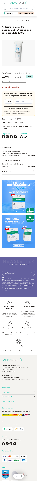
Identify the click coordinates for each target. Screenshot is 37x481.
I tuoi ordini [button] (18, 392)
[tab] (18, 151)
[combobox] (18, 9)
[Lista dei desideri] (16, 476)
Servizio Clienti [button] (18, 397)
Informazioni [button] (18, 387)
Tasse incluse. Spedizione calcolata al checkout (14, 82)
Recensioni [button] (5, 422)
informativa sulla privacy (19, 113)
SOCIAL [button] (4, 437)
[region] (18, 53)
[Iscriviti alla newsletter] (31, 273)
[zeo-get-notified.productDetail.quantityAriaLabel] (8, 101)
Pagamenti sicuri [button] (7, 451)
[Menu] (33, 3)
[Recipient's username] (15, 273)
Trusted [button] (4, 468)
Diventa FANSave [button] (18, 401)
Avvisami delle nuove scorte (18, 108)
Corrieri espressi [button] (7, 408)
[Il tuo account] (3, 3)
